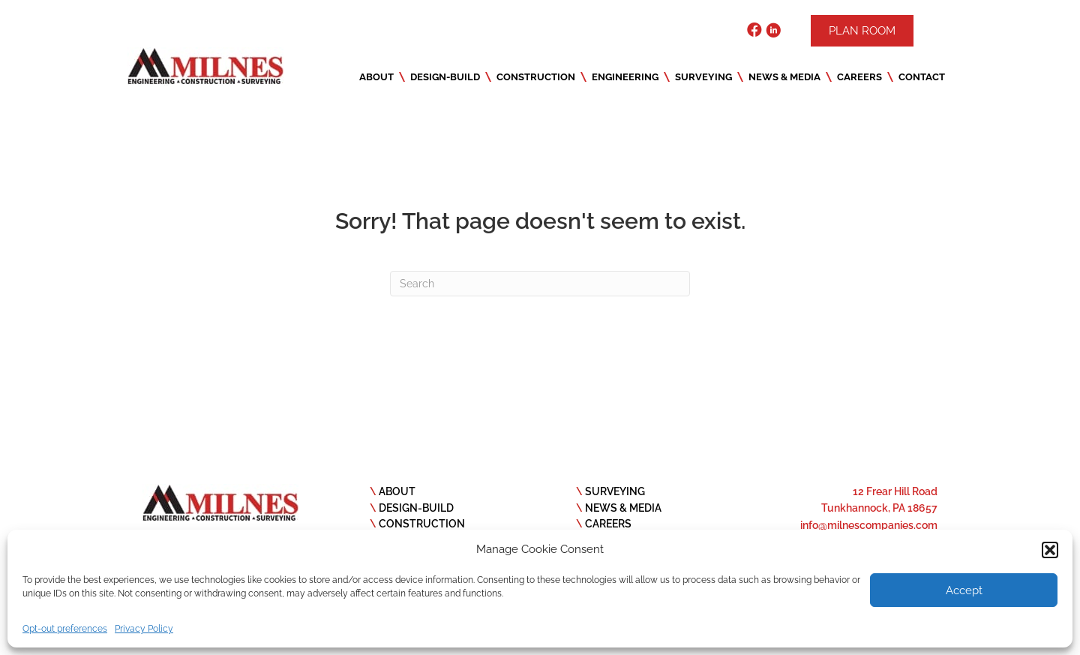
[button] (1050, 549)
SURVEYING (615, 491)
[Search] (540, 283)
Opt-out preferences (64, 628)
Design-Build (445, 77)
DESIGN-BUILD (416, 508)
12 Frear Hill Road (895, 491)
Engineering (625, 77)
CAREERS (608, 524)
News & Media (784, 77)
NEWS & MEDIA (623, 508)
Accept (964, 590)
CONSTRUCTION (422, 524)
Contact (921, 77)
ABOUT (397, 491)
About (376, 77)
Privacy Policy (144, 628)
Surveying (703, 77)
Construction (535, 77)
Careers (859, 77)
